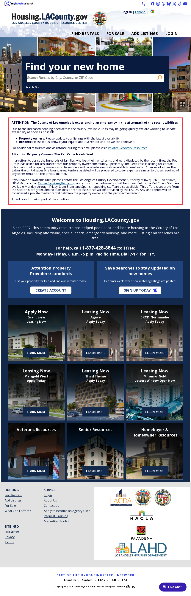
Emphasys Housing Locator (89, 586)
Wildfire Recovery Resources (127, 148)
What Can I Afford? (18, 511)
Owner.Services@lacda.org (56, 183)
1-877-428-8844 (99, 247)
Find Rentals (85, 33)
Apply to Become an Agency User (67, 511)
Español (140, 12)
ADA (124, 580)
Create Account (50, 290)
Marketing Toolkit (56, 521)
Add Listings (144, 33)
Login (171, 33)
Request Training (56, 516)
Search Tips (33, 87)
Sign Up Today (137, 290)
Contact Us (51, 506)
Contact (87, 580)
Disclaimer (12, 532)
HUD (113, 580)
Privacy (10, 537)
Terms (9, 542)
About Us (50, 500)
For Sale (115, 33)
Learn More (36, 353)
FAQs (101, 580)
